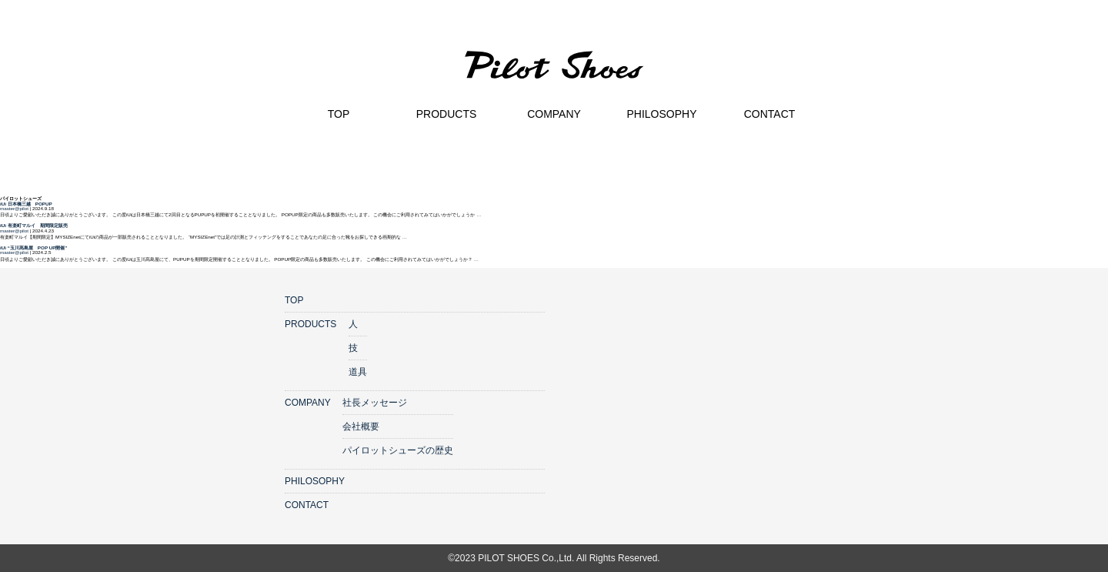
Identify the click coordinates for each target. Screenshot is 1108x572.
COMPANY (308, 402)
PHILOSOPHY (315, 481)
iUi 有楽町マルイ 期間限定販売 (34, 225)
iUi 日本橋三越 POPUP (26, 203)
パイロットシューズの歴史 (397, 450)
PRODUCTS (310, 324)
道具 (358, 371)
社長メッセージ (374, 402)
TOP (294, 300)
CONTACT (307, 505)
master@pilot (14, 208)
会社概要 (360, 426)
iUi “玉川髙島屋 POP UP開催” (33, 247)
